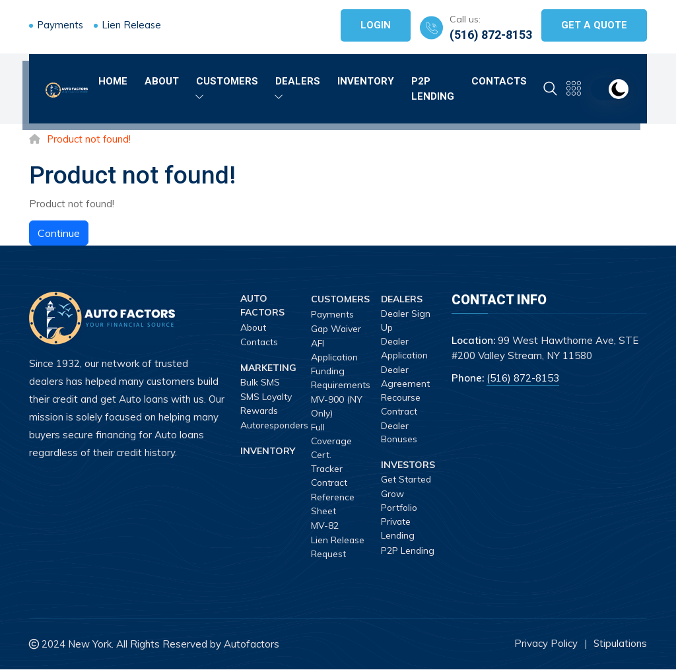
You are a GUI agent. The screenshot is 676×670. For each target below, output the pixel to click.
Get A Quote (594, 25)
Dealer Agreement (405, 376)
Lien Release (133, 24)
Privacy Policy (545, 644)
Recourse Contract (401, 404)
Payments (60, 24)
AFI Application (335, 350)
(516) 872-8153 (491, 35)
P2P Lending (432, 88)
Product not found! (89, 139)
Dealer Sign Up (406, 320)
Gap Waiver (337, 329)
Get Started (406, 480)
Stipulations (620, 644)
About (162, 80)
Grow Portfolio (400, 501)
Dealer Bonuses (399, 433)
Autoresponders (275, 425)
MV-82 (325, 526)
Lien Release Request (338, 547)
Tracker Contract (330, 476)
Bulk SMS (260, 382)
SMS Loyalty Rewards (266, 404)
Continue (59, 233)
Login (375, 25)
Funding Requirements (341, 378)
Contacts (499, 80)
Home (112, 80)
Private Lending (398, 529)
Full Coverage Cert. (332, 441)
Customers (227, 87)
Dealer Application (405, 348)
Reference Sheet (333, 504)
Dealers (297, 87)
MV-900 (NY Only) (336, 406)
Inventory (365, 80)
